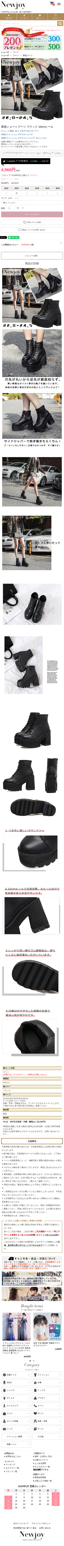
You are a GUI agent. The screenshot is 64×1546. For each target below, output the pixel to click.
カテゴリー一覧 (12, 1468)
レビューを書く (32, 256)
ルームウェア (12, 1406)
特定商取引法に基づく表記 (24, 1528)
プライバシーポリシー (41, 1523)
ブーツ (16, 52)
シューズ (5, 52)
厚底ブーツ (27, 55)
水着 (39, 1382)
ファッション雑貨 (14, 1436)
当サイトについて (21, 1523)
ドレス (9, 1413)
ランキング (10, 1464)
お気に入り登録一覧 (43, 1481)
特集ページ (11, 1444)
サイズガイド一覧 (42, 1467)
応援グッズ (11, 1375)
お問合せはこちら (13, 1456)
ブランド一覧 (11, 1471)
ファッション (43, 1375)
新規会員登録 (40, 1477)
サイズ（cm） (7, 198)
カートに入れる (32, 214)
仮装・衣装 (42, 1421)
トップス (41, 1390)
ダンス (40, 1413)
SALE (9, 1382)
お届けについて (41, 1460)
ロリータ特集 (12, 1421)
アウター (41, 1398)
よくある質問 (40, 1463)
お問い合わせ (45, 1528)
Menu (59, 2)
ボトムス (10, 1398)
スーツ (40, 1406)
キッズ (40, 1429)
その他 (40, 1436)
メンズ (9, 1429)
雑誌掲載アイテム (40, 1470)
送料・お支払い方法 (43, 1456)
